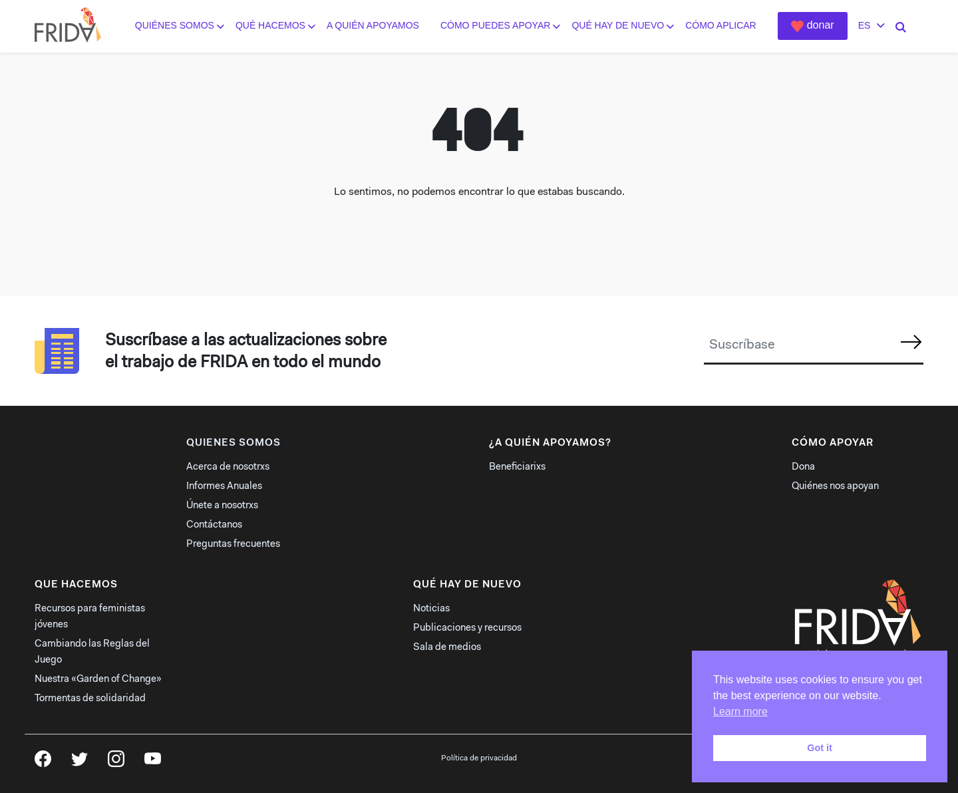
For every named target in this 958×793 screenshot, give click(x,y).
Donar (820, 25)
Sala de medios (447, 648)
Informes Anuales (224, 487)
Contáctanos (214, 525)
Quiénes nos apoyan (835, 487)
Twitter (79, 762)
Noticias (431, 609)
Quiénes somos (174, 26)
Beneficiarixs (517, 467)
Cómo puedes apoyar (495, 26)
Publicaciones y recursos (467, 628)
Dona (803, 467)
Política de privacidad (479, 758)
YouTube (152, 762)
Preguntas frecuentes (233, 545)
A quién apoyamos (373, 26)
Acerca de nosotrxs (227, 467)
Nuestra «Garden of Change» (98, 680)
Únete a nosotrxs (222, 506)
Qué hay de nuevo (617, 26)
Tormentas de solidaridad (90, 699)
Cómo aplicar (720, 26)
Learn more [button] (740, 711)
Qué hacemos (270, 26)
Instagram (116, 762)
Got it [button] (819, 747)
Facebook (43, 762)
